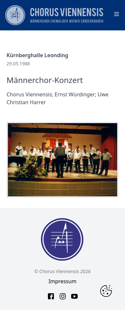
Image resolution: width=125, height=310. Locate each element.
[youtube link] (74, 296)
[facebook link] (51, 296)
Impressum (63, 281)
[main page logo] (54, 15)
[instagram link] (62, 296)
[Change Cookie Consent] (106, 291)
